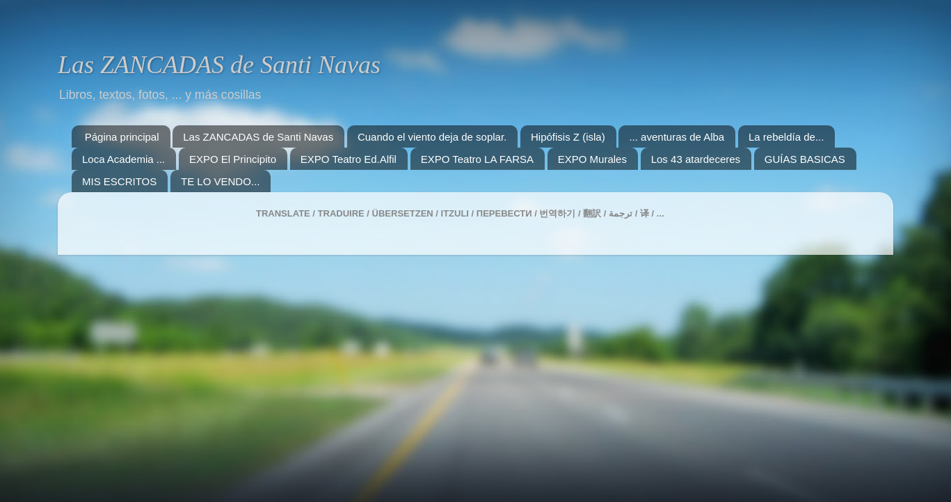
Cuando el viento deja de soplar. (432, 137)
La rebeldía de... (786, 137)
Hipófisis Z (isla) (568, 137)
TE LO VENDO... (220, 181)
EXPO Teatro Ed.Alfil (349, 159)
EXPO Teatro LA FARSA (477, 159)
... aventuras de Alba (676, 137)
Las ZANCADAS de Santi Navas (219, 65)
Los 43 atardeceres (695, 159)
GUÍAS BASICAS (805, 159)
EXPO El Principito (232, 159)
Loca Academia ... (123, 159)
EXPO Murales (592, 159)
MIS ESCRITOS (119, 181)
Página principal (122, 137)
